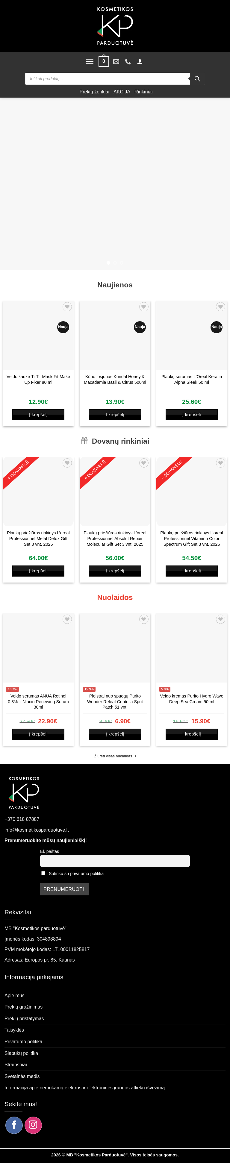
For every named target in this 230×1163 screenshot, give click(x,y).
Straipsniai (15, 1064)
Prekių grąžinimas (23, 1006)
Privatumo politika (23, 1041)
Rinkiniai (143, 91)
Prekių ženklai (94, 91)
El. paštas (49, 851)
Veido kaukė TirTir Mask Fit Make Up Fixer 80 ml (38, 379)
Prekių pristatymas (24, 1018)
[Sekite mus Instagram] (33, 1125)
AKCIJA (122, 91)
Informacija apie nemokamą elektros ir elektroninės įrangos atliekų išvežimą (84, 1087)
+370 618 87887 (21, 819)
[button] (89, 61)
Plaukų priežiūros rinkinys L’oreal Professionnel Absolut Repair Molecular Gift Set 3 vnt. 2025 (115, 538)
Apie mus (14, 995)
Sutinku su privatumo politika (76, 873)
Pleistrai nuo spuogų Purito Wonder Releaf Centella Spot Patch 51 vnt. (115, 701)
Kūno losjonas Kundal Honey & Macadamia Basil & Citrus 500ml (115, 379)
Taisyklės (14, 1029)
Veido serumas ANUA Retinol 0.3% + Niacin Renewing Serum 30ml (38, 701)
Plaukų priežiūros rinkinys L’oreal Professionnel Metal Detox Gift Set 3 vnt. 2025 (38, 538)
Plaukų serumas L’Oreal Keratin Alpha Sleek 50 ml (191, 379)
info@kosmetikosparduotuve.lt (36, 830)
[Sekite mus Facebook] (14, 1125)
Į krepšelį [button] (38, 414)
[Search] (197, 79)
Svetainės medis (22, 1076)
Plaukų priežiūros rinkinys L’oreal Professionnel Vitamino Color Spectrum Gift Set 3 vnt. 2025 (191, 538)
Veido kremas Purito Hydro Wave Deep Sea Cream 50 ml (191, 699)
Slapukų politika (21, 1053)
